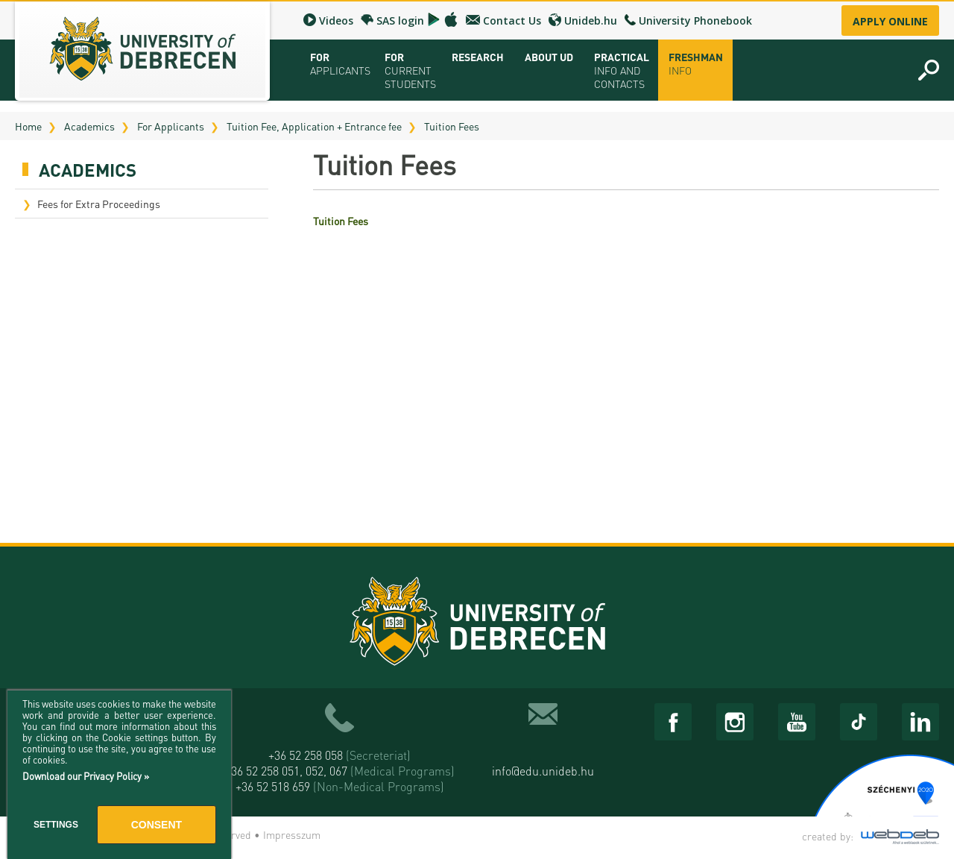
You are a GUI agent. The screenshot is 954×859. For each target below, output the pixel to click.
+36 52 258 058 (339, 755)
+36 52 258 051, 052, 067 (340, 770)
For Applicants (170, 126)
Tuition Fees (451, 126)
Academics (89, 126)
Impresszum (291, 834)
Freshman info (696, 63)
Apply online (890, 21)
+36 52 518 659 (340, 786)
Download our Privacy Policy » (85, 776)
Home (28, 126)
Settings (56, 824)
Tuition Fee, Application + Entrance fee (314, 126)
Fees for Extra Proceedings (98, 203)
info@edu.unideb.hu (543, 770)
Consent (156, 825)
